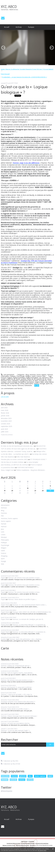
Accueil (6, 27)
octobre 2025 (5, 424)
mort (51, 378)
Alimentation (5, 505)
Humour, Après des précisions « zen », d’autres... (25, 639)
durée (18, 379)
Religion (28, 376)
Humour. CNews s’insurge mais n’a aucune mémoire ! (19, 716)
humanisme (22, 382)
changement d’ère (26, 381)
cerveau (3, 385)
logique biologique (32, 378)
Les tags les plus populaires (41, 843)
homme (5, 780)
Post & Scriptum (36, 465)
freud (9, 385)
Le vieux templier (32, 462)
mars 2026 (4, 410)
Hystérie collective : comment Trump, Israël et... (17, 451)
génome (23, 776)
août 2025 (4, 429)
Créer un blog (24, 841)
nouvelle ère (43, 381)
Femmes (4, 513)
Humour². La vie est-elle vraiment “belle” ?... (15, 731)
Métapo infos (40, 451)
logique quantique (19, 378)
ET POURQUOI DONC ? (38, 459)
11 (50, 486)
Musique (4, 537)
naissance (45, 378)
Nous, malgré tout (7, 470)
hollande (13, 780)
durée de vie (31, 379)
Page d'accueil (5, 74)
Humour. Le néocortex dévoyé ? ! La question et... (29, 625)
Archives (19, 27)
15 (27, 488)
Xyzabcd (4, 639)
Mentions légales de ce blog (22, 845)
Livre (2, 532)
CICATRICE (42, 449)
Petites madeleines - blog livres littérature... (31, 470)
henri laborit (5, 383)
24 (43, 491)
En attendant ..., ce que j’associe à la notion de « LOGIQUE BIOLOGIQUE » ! (24, 77)
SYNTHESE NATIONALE (25, 467)
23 (35, 491)
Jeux (2, 529)
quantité (23, 379)
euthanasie (28, 385)
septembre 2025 (6, 426)
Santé (34, 376)
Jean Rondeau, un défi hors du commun (14, 465)
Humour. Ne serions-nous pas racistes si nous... (24, 578)
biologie (42, 383)
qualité (3, 379)
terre (9, 381)
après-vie (49, 383)
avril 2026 (4, 408)
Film (2, 516)
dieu (30, 776)
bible (42, 382)
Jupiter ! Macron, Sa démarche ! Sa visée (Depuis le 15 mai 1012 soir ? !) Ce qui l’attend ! (27, 69)
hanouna (21, 385)
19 (4, 491)
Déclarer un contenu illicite (9, 845)
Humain (3, 524)
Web (43, 376)
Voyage (3, 561)
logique (9, 378)
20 (12, 491)
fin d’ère (35, 381)
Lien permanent (7, 375)
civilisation (15, 381)
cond (9, 382)
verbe (46, 382)
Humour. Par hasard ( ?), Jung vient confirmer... (16, 687)
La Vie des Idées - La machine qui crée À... (15, 454)
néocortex (5, 776)
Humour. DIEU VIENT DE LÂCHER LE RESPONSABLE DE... (32, 612)
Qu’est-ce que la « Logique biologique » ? (24, 89)
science (36, 383)
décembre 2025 (6, 418)
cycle (49, 381)
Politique (13, 376)
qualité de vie (10, 379)
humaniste (30, 382)
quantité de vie (41, 379)
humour (3, 378)
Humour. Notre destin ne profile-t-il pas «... (22, 599)
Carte (5, 648)
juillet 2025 (4, 432)
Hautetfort (31, 841)
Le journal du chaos (7, 467)
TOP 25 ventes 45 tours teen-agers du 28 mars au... (18, 449)
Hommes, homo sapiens (38, 375)
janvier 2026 (5, 416)
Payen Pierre (5, 605)
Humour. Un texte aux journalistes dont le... (15, 723)
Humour (50, 375)
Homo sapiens (6, 521)
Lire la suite (5, 397)
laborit (51, 382)
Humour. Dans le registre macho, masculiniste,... (17, 673)
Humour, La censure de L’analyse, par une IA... (28, 619)
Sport (3, 559)
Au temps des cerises (39, 454)
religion (37, 382)
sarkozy (30, 780)
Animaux (4, 508)
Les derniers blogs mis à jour (13, 843)
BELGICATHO (41, 446)
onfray (22, 383)
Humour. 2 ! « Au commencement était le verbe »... (30, 605)
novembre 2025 (6, 421)
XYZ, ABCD (9, 6)
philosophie (29, 383)
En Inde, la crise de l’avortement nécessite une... (17, 446)
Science (39, 376)
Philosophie (5, 376)
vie (40, 378)
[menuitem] (6, 27)
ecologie (14, 382)
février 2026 (5, 413)
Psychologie (20, 376)
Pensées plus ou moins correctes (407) (14, 459)
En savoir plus (42, 850)
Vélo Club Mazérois (7, 457)
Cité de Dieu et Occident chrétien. (12, 462)
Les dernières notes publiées (27, 843)
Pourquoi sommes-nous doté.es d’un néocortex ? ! (18, 702)
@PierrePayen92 (6, 791)
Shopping (4, 556)
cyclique (3, 382)
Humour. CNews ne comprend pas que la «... (16, 666)
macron (14, 776)
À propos (31, 27)
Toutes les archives (7, 435)
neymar (14, 385)
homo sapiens (40, 776)
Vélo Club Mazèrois (23, 457)
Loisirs (3, 535)
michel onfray (14, 383)
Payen (3, 578)
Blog (27, 375)
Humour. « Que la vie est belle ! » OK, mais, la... (17, 694)
